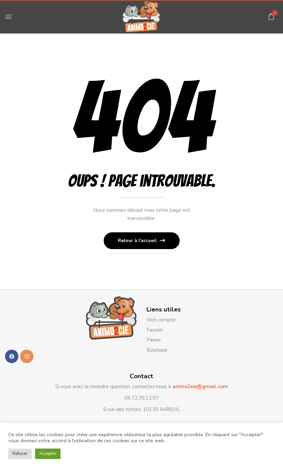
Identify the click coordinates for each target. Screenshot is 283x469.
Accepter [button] (48, 454)
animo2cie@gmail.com (199, 386)
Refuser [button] (20, 454)
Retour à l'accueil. (138, 240)
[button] (271, 16)
